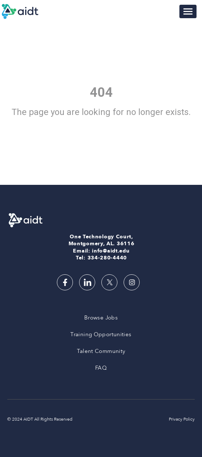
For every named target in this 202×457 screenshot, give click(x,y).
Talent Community (101, 351)
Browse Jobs (101, 317)
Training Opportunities (100, 334)
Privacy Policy (182, 419)
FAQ (101, 367)
